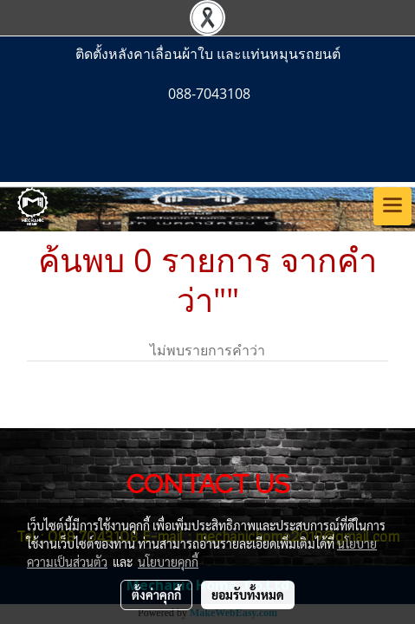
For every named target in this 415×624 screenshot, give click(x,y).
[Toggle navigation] (392, 206)
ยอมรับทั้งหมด (247, 594)
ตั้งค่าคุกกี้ (156, 594)
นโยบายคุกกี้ (168, 561)
